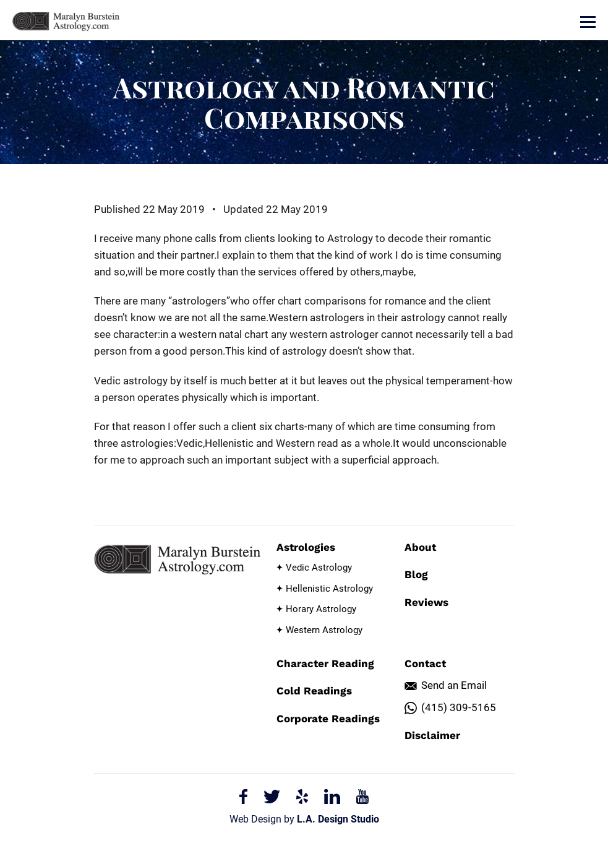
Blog (416, 574)
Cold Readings (314, 691)
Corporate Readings (328, 718)
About (420, 547)
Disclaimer (432, 735)
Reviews (426, 602)
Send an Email (454, 685)
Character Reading (325, 663)
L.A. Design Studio (338, 819)
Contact (425, 663)
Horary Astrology (321, 609)
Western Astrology (324, 630)
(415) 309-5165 (458, 707)
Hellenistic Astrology (329, 588)
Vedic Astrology (319, 567)
